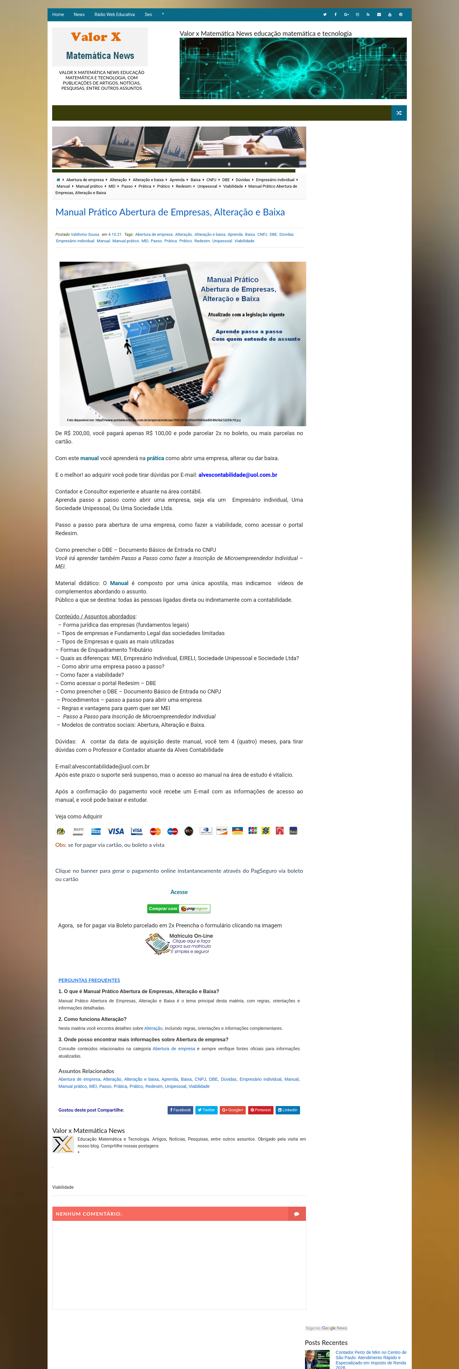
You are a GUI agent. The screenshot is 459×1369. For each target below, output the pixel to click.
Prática (166, 186)
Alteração (118, 179)
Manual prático (110, 186)
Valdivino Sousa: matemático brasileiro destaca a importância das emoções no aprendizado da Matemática (370, 213)
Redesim (205, 186)
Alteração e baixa (147, 179)
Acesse (173, 923)
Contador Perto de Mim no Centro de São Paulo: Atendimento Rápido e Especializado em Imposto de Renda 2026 (371, 161)
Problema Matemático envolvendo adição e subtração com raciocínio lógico (367, 468)
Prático (185, 186)
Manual (84, 186)
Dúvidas (243, 179)
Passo (148, 186)
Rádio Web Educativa (114, 15)
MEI (133, 186)
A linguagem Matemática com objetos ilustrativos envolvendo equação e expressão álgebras (370, 494)
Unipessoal (229, 186)
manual (89, 464)
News (78, 15)
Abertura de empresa (84, 179)
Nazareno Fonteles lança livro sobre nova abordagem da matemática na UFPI (370, 237)
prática (155, 464)
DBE (225, 179)
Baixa (195, 179)
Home (58, 15)
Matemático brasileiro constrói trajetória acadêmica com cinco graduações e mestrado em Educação (366, 187)
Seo (148, 15)
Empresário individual (92, 255)
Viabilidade (255, 186)
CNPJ (211, 179)
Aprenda (177, 179)
